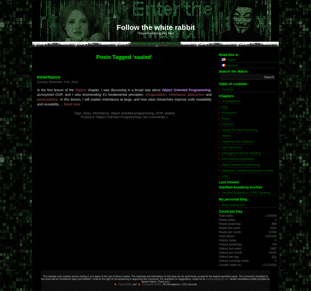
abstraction (196, 95)
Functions (228, 124)
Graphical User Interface (237, 141)
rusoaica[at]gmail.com (217, 279)
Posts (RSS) (124, 284)
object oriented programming (132, 113)
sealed (170, 113)
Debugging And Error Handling (241, 153)
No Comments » (155, 117)
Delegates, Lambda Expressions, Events (248, 170)
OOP (159, 113)
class (87, 113)
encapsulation (155, 95)
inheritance (177, 95)
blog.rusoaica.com (233, 205)
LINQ (225, 176)
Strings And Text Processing (240, 130)
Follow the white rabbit (156, 27)
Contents (227, 89)
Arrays (226, 118)
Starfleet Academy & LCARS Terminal (246, 192)
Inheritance (48, 77)
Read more (72, 104)
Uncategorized (231, 101)
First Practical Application (238, 159)
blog (224, 107)
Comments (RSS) (151, 284)
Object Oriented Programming (118, 117)
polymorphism (47, 99)
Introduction (229, 112)
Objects (80, 90)
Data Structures (232, 147)
